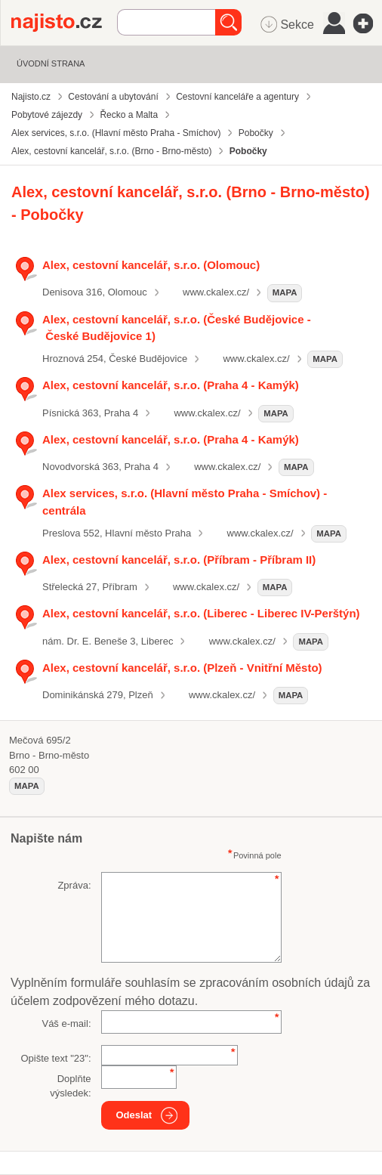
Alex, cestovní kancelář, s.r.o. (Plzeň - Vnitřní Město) (182, 667)
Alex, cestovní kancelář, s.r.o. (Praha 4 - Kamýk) (170, 385)
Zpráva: (74, 885)
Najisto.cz (64, 22)
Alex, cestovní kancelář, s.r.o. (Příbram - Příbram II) (179, 559)
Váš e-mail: (66, 1023)
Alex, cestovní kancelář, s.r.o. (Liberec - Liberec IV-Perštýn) (201, 613)
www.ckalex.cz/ (216, 292)
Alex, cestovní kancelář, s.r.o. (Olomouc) (151, 264)
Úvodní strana (51, 63)
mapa (285, 292)
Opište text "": (55, 1058)
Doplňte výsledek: (70, 1086)
